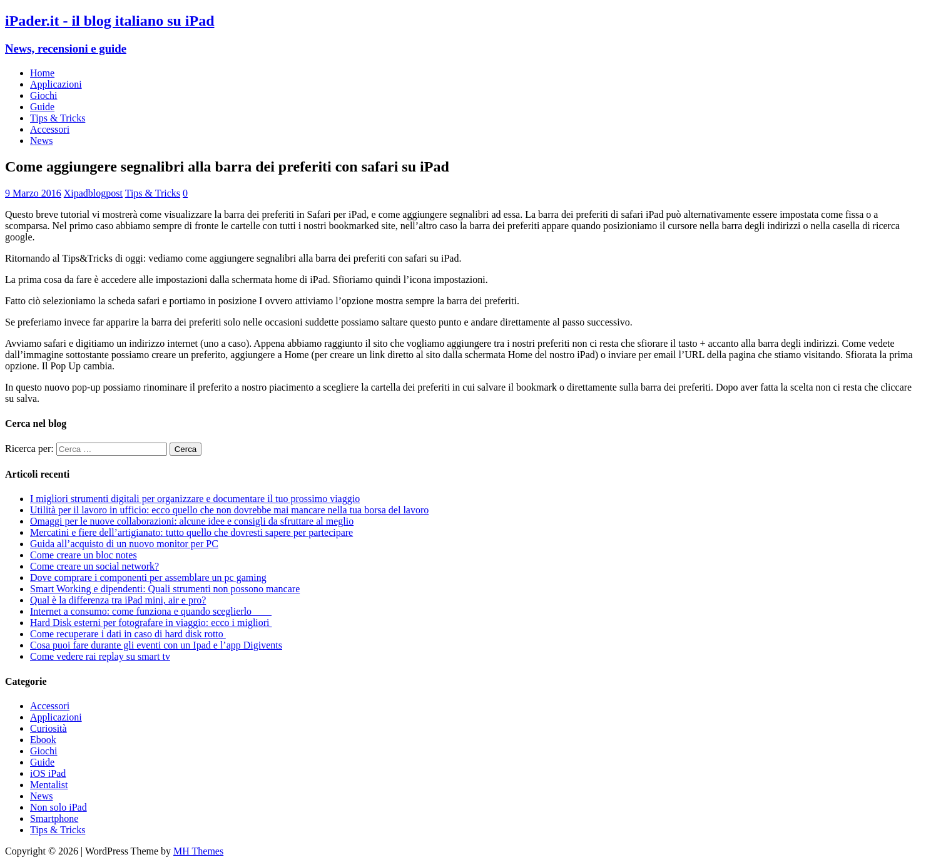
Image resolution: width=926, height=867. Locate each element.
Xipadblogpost (93, 193)
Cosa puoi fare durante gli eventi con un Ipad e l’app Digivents (156, 645)
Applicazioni (56, 84)
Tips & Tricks (57, 118)
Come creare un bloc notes (83, 555)
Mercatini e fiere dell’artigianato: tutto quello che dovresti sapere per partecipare (191, 532)
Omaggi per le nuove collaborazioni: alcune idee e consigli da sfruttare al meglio (192, 521)
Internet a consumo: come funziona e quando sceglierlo (151, 611)
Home (42, 73)
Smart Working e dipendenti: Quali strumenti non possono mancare (165, 588)
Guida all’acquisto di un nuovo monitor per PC (124, 543)
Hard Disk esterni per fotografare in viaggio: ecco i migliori (151, 622)
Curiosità (48, 728)
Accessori (49, 129)
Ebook (43, 739)
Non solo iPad (58, 807)
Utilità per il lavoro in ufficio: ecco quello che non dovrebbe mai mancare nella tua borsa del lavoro (229, 510)
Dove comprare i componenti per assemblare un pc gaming (148, 577)
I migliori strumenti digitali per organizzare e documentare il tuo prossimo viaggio (195, 498)
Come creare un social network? (94, 566)
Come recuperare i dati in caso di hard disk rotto (128, 633)
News (41, 140)
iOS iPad (48, 773)
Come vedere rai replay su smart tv (100, 656)
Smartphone (54, 818)
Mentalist (49, 784)
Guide (42, 106)
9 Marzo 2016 (33, 193)
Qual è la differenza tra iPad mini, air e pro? (118, 600)
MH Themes (198, 851)
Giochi (44, 95)
